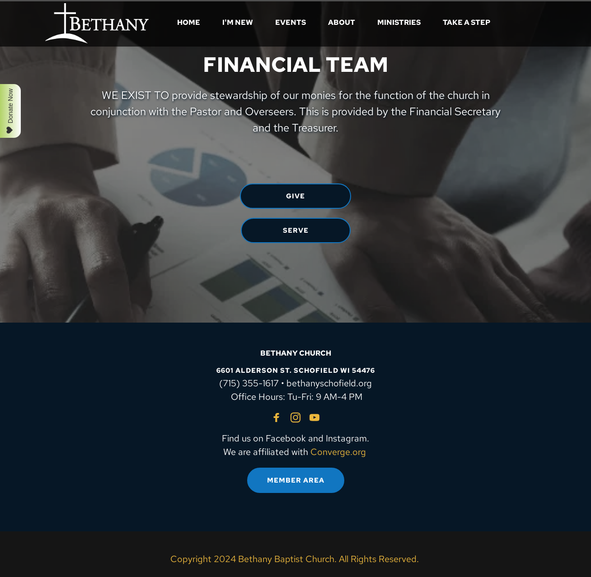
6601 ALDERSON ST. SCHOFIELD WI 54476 (295, 370)
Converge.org (338, 452)
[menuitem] (188, 22)
